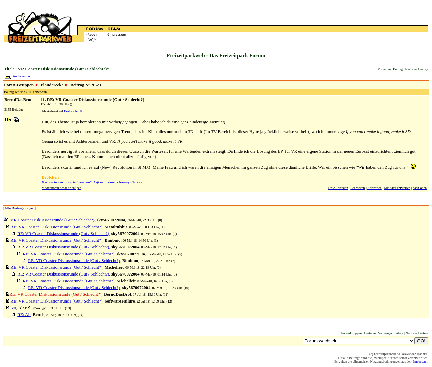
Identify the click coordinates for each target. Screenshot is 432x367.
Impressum (420, 361)
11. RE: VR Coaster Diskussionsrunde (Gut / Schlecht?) (92, 99)
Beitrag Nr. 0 (73, 111)
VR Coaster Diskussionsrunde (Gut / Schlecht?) (52, 219)
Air (13, 307)
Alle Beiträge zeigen (20, 208)
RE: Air (24, 314)
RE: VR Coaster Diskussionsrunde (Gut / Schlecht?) (56, 226)
